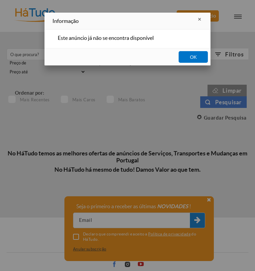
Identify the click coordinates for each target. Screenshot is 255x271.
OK (193, 57)
